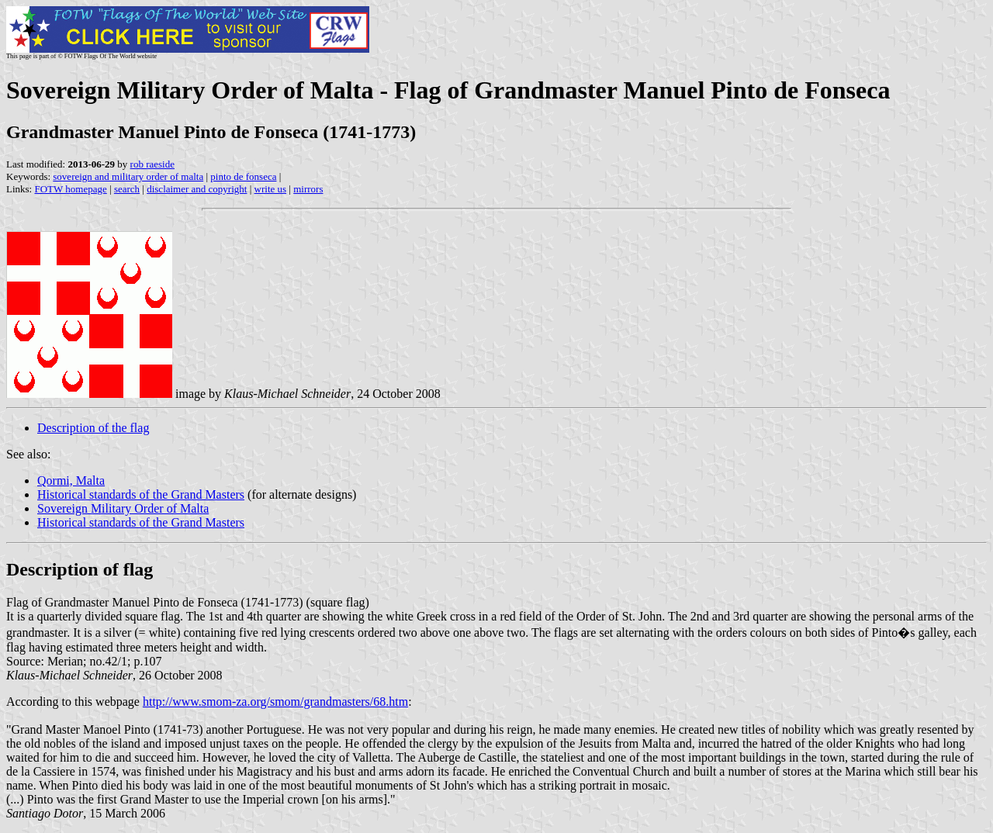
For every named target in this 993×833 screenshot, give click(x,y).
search (127, 189)
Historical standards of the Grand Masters (140, 494)
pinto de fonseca (243, 176)
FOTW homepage (70, 189)
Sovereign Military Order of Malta (123, 508)
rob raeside (152, 164)
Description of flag (79, 569)
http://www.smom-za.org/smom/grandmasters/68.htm (275, 701)
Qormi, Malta (71, 480)
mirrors (308, 189)
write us (270, 189)
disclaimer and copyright (197, 189)
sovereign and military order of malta (128, 176)
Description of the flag (93, 427)
